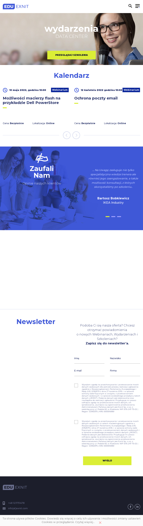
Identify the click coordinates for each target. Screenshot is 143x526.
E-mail (78, 370)
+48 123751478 (16, 503)
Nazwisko (115, 358)
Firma (113, 370)
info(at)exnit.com (18, 508)
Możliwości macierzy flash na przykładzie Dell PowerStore (32, 100)
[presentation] (67, 135)
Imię (76, 358)
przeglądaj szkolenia (71, 55)
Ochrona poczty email (96, 98)
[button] (107, 216)
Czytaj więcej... (85, 522)
